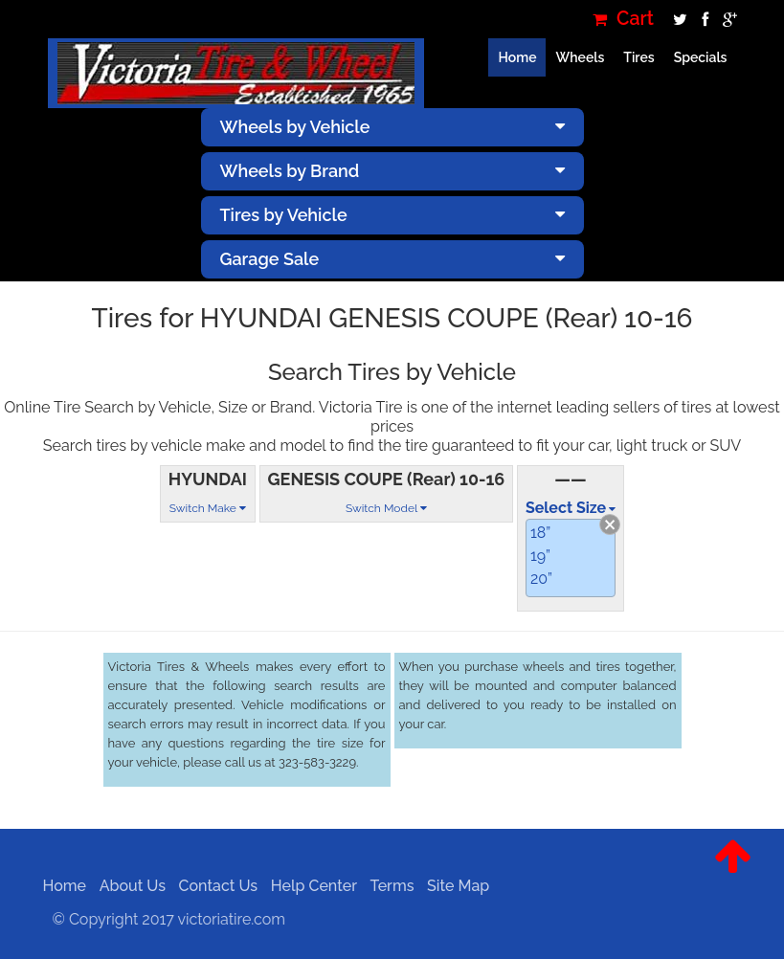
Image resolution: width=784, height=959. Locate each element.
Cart (623, 19)
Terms (387, 886)
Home (517, 57)
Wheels (579, 57)
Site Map (453, 886)
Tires (638, 57)
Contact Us (213, 886)
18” (540, 533)
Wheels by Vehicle (392, 127)
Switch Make (207, 508)
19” (540, 555)
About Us (127, 886)
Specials (701, 57)
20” (541, 578)
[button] (732, 871)
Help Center (308, 886)
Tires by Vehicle (392, 215)
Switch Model (386, 508)
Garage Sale (392, 259)
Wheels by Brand (392, 171)
